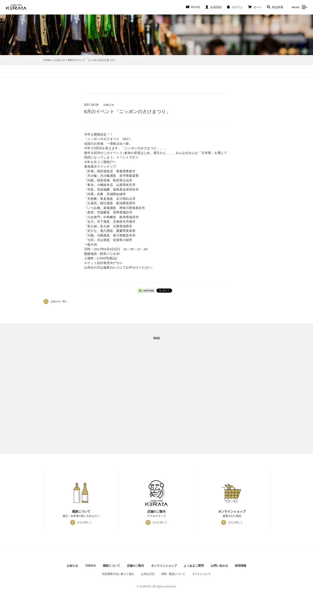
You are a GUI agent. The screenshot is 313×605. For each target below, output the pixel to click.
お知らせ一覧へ (59, 301)
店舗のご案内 (135, 565)
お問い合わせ (219, 565)
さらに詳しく (84, 522)
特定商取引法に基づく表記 (118, 573)
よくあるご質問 (194, 565)
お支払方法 (147, 573)
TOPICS (90, 565)
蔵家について (111, 565)
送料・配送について (173, 573)
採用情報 (240, 565)
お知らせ (59, 60)
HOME (47, 60)
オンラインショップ (164, 565)
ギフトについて (201, 573)
